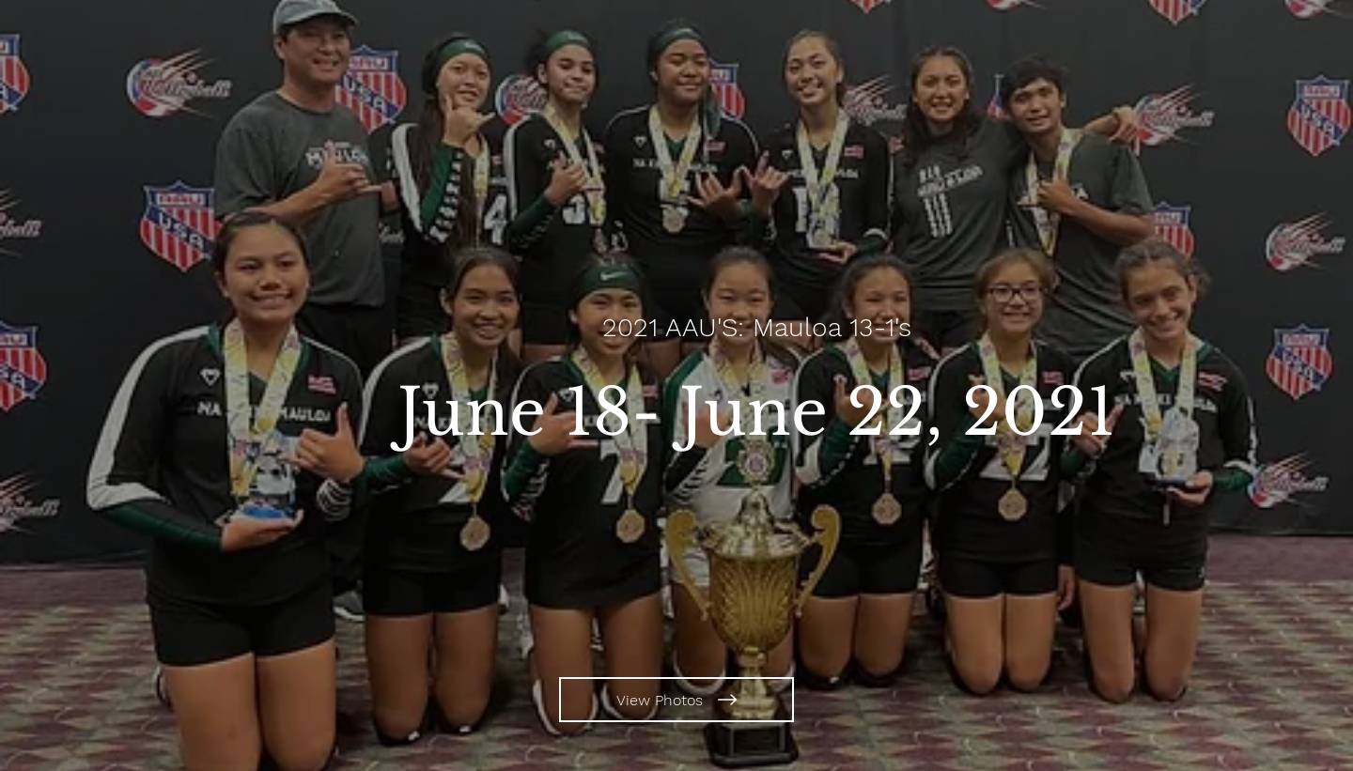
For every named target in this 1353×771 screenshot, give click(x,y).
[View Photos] (676, 699)
